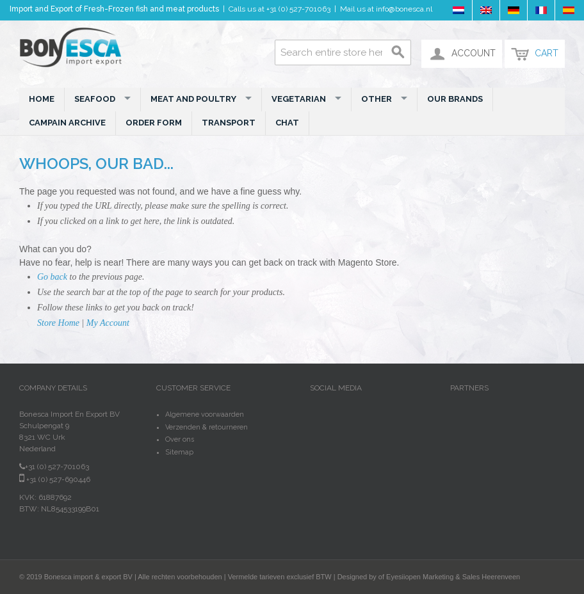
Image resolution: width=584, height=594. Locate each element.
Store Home (58, 323)
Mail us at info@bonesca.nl (386, 8)
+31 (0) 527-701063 (298, 8)
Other (384, 99)
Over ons (179, 439)
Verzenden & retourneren (206, 427)
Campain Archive (67, 122)
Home (41, 99)
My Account (107, 323)
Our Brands (455, 99)
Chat (287, 122)
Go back (52, 277)
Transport (229, 122)
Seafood (102, 99)
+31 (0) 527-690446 (54, 479)
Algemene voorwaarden (204, 414)
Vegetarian (306, 99)
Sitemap (179, 452)
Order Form (154, 122)
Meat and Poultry (201, 99)
